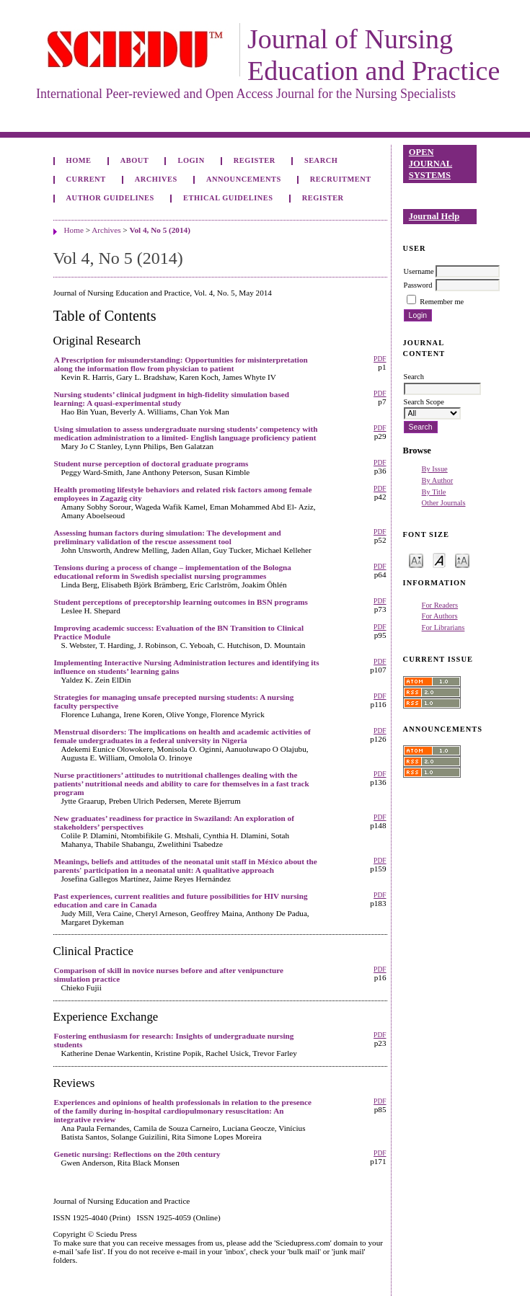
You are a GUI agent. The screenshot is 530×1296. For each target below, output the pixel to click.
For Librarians (443, 627)
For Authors (440, 616)
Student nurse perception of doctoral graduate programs (151, 463)
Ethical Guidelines (228, 198)
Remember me (442, 302)
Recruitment (340, 179)
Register (254, 160)
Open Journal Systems (430, 163)
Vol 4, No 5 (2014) (159, 230)
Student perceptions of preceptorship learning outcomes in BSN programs (181, 602)
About (134, 160)
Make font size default (439, 559)
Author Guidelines (110, 198)
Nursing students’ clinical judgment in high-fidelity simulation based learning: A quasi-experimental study (171, 398)
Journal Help (434, 216)
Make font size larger (462, 559)
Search (320, 160)
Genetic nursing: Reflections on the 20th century (137, 1154)
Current (86, 179)
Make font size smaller (416, 559)
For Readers (440, 605)
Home (79, 160)
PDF (380, 359)
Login (190, 160)
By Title (434, 492)
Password (418, 285)
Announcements (243, 179)
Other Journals (444, 503)
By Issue (435, 469)
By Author (438, 480)
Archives (156, 179)
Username (419, 271)
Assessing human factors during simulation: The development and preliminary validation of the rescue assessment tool (167, 537)
